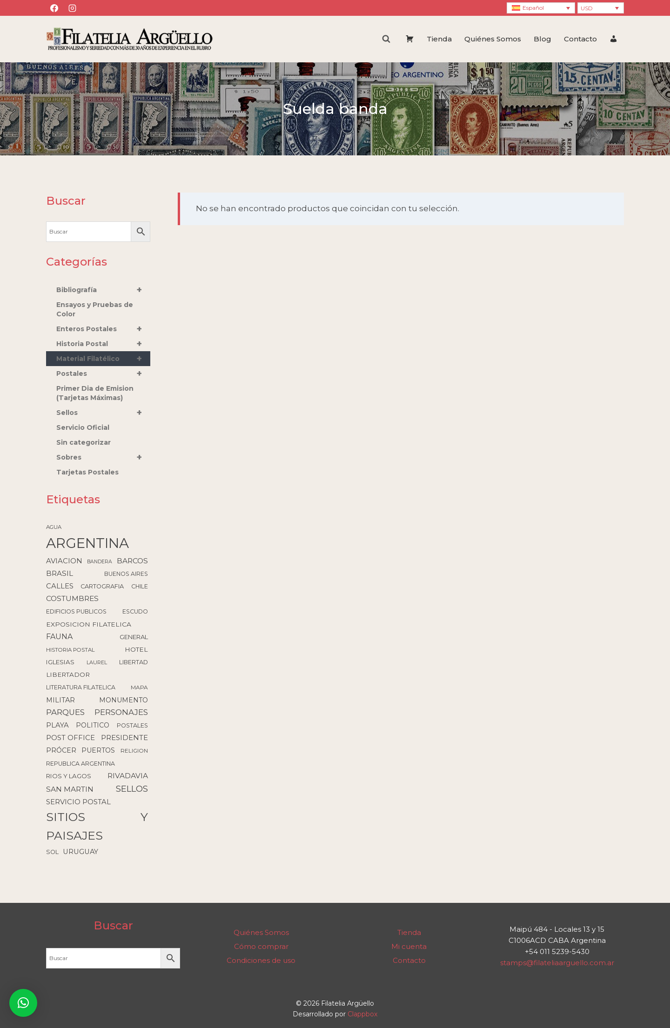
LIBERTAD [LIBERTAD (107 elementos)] (133, 662)
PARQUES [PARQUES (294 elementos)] (65, 712)
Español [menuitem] (533, 7)
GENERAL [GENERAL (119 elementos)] (134, 637)
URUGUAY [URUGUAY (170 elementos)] (80, 852)
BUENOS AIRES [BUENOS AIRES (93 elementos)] (126, 573)
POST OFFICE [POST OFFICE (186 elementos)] (70, 738)
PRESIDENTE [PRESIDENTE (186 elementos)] (124, 738)
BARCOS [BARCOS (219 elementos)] (132, 560)
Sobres (103, 457)
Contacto (580, 38)
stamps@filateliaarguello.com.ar (557, 962)
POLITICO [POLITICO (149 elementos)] (92, 725)
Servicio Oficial (82, 427)
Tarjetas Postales (87, 472)
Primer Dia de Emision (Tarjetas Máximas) (95, 393)
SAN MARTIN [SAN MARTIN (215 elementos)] (70, 789)
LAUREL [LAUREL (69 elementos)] (97, 662)
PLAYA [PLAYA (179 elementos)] (57, 725)
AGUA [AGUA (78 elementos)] (53, 527)
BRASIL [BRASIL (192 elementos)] (59, 573)
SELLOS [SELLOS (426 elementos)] (132, 788)
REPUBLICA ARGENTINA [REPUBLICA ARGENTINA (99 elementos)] (80, 763)
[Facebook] (54, 8)
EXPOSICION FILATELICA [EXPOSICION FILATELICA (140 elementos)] (88, 624)
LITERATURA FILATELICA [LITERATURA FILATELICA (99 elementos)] (80, 687)
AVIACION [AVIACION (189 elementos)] (64, 560)
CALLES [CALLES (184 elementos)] (60, 586)
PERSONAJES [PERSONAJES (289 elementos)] (121, 712)
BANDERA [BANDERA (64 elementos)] (99, 562)
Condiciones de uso (261, 960)
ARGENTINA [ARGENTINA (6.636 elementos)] (87, 543)
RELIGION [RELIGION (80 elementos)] (134, 751)
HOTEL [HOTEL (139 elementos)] (136, 649)
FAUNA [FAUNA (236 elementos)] (59, 636)
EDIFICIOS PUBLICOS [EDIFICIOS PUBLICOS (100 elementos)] (76, 611)
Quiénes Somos (492, 38)
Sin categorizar (83, 442)
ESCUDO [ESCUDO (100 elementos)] (135, 611)
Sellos (103, 412)
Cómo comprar (261, 946)
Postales (103, 373)
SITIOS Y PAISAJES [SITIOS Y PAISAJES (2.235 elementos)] (97, 826)
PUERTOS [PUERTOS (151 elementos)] (98, 750)
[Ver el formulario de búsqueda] (386, 39)
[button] (23, 1003)
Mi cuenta (409, 946)
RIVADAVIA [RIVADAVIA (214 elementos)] (127, 775)
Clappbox (362, 1014)
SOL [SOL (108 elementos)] (52, 851)
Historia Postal (103, 343)
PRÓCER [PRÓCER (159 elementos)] (61, 750)
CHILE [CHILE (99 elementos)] (139, 586)
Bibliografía (103, 289)
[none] (541, 8)
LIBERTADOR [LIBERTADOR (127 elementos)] (68, 674)
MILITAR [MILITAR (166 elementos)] (60, 700)
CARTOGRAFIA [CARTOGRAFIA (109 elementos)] (102, 586)
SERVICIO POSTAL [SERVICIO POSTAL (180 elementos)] (78, 802)
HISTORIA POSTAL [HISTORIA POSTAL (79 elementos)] (70, 650)
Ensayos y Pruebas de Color (94, 309)
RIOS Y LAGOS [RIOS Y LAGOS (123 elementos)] (68, 776)
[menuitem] (541, 8)
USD (587, 8)
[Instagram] (72, 8)
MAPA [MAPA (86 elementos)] (139, 687)
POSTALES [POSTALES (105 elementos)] (132, 725)
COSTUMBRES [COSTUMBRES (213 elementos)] (72, 598)
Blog (542, 38)
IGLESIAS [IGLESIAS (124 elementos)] (60, 662)
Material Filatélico (103, 358)
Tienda (439, 38)
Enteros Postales (103, 328)
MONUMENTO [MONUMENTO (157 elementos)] (123, 700)
